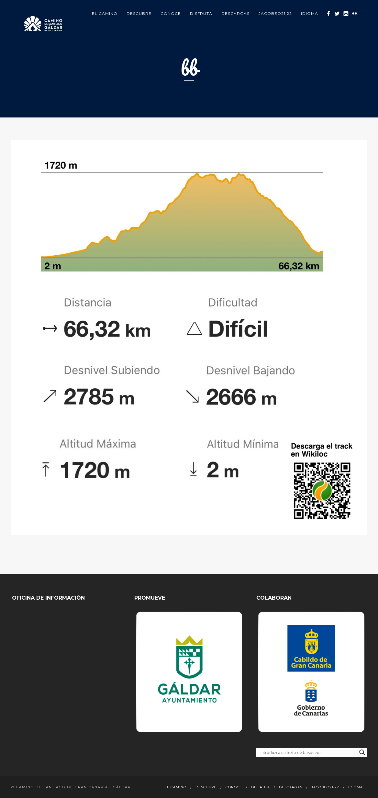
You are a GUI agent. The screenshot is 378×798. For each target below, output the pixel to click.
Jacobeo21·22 (275, 13)
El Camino (104, 13)
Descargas (235, 13)
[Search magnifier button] (362, 752)
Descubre (139, 13)
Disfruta (201, 13)
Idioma (309, 13)
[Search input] (308, 752)
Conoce (171, 13)
